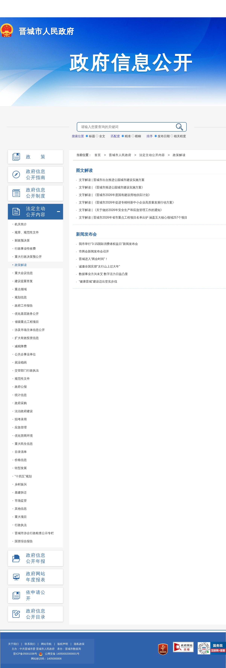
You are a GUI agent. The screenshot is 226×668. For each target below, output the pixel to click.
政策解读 (21, 263)
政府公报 (21, 385)
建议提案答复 (24, 279)
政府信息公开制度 (36, 191)
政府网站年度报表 (36, 574)
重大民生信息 (24, 442)
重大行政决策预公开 (28, 255)
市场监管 (21, 499)
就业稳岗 (21, 361)
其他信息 (21, 507)
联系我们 (30, 641)
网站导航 (46, 641)
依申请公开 (36, 593)
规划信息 (21, 296)
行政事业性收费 (25, 247)
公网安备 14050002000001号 (62, 651)
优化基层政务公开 (27, 312)
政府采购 (21, 401)
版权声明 (62, 641)
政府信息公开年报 (36, 556)
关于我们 (13, 641)
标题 (91, 135)
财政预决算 (22, 239)
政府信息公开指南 (36, 173)
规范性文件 (22, 377)
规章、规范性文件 (27, 231)
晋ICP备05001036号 (25, 651)
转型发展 (21, 466)
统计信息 (21, 393)
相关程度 (178, 135)
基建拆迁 (21, 491)
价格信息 (21, 458)
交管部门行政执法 (27, 369)
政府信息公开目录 (36, 611)
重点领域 (21, 287)
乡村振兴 (21, 482)
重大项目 (21, 515)
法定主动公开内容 (36, 210)
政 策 (36, 156)
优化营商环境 (24, 434)
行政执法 (21, 523)
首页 (97, 154)
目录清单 (21, 450)
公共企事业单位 (25, 352)
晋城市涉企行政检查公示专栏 (34, 531)
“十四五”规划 (23, 474)
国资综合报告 (24, 540)
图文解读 (84, 170)
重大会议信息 (24, 271)
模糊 (136, 135)
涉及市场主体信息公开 (30, 328)
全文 (100, 135)
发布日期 (162, 135)
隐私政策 (79, 641)
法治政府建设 (24, 409)
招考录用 (21, 418)
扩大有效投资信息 (27, 336)
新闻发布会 (86, 234)
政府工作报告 (24, 304)
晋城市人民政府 (44, 31)
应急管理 (21, 426)
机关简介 (21, 222)
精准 (127, 135)
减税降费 (21, 344)
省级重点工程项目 (27, 320)
